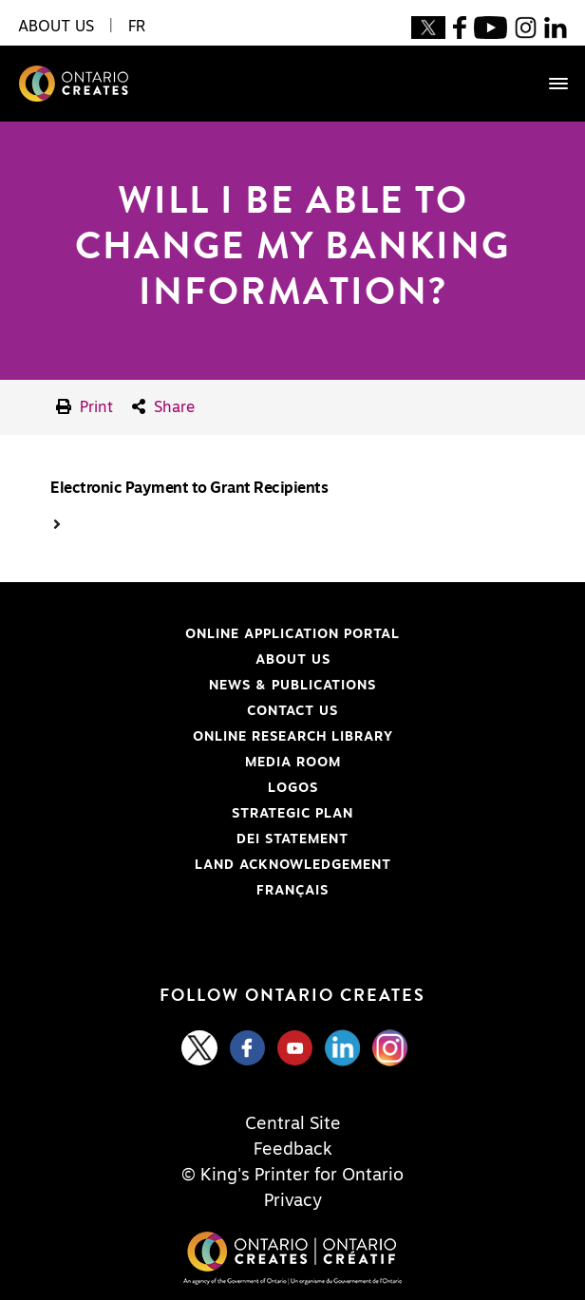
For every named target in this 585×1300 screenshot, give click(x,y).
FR (136, 26)
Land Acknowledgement (202, 865)
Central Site (293, 1124)
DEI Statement (181, 839)
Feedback (293, 1150)
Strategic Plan (292, 813)
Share (163, 407)
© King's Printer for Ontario (292, 1175)
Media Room (293, 762)
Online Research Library (203, 737)
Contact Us (292, 711)
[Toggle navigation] (549, 83)
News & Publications (292, 685)
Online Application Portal (207, 634)
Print (84, 407)
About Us (292, 660)
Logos (293, 788)
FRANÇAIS (292, 890)
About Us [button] (56, 26)
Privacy (293, 1201)
